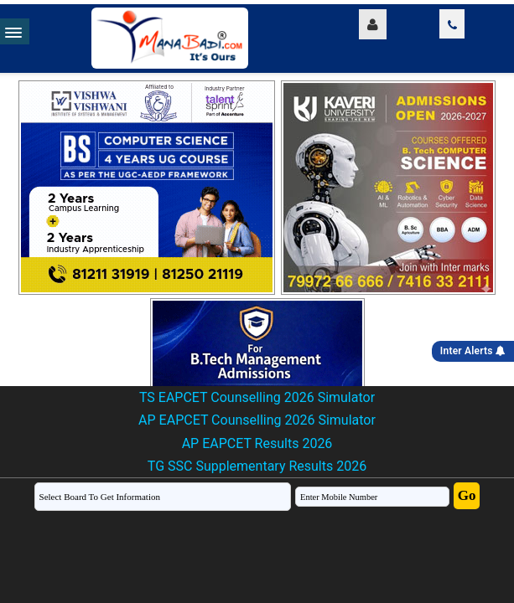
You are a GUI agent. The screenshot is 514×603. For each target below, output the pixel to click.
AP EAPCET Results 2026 (257, 443)
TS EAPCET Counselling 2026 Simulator (257, 397)
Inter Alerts (473, 351)
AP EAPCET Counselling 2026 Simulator (257, 420)
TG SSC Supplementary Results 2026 (257, 466)
